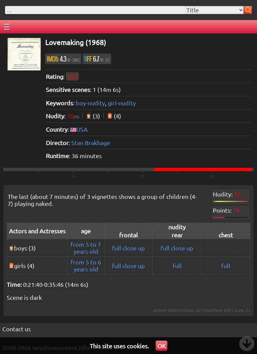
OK (161, 345)
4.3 (63, 58)
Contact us (16, 328)
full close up (128, 247)
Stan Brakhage (90, 142)
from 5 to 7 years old (86, 248)
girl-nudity (122, 102)
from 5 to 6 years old (86, 265)
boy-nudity (90, 102)
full (177, 265)
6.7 (96, 58)
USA (82, 129)
